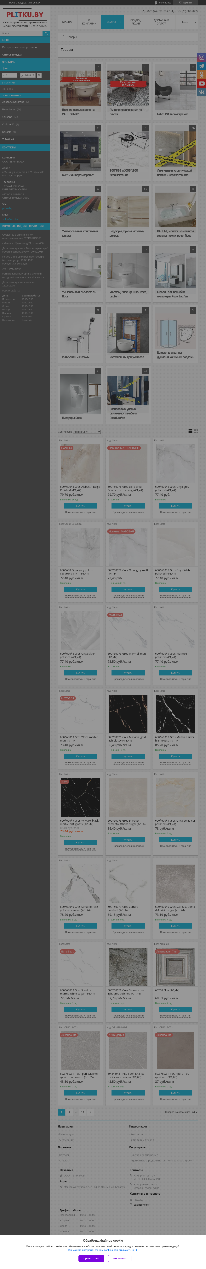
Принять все (91, 1258)
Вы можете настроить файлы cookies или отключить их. (101, 1250)
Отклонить (119, 1258)
